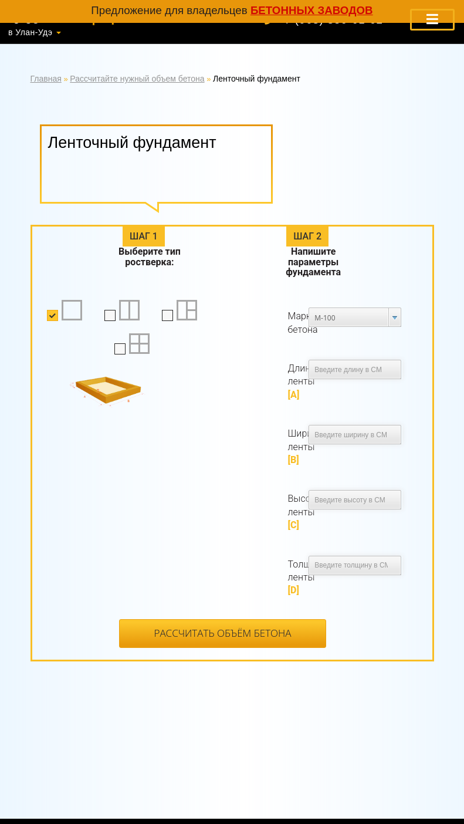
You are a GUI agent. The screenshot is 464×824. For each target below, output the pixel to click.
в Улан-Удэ (30, 32)
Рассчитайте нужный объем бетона (137, 78)
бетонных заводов (311, 10)
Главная (46, 78)
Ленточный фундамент (256, 78)
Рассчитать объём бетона (222, 633)
